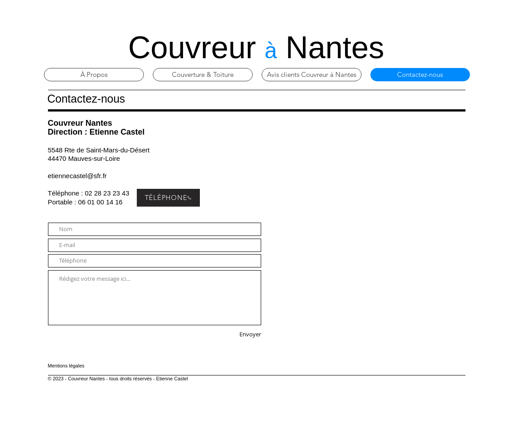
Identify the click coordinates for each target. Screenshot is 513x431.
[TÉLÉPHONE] (168, 198)
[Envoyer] (230, 334)
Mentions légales (66, 365)
